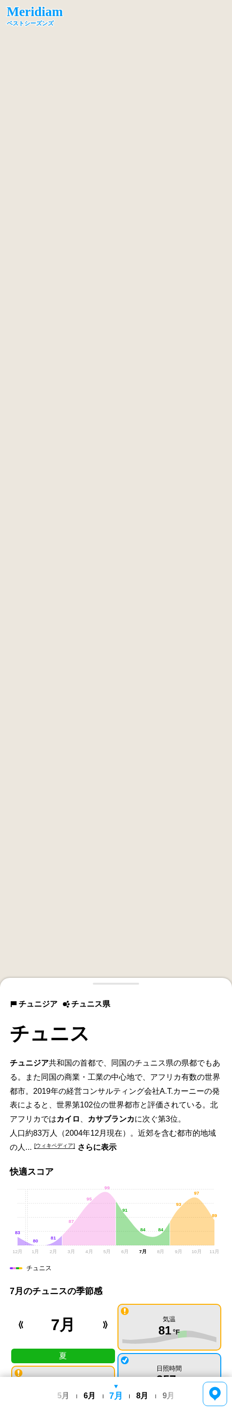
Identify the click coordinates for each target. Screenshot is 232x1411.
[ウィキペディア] (54, 1145)
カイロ (68, 1119)
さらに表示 (96, 1147)
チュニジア (34, 1004)
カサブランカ (111, 1119)
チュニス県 (86, 1004)
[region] (116, 494)
